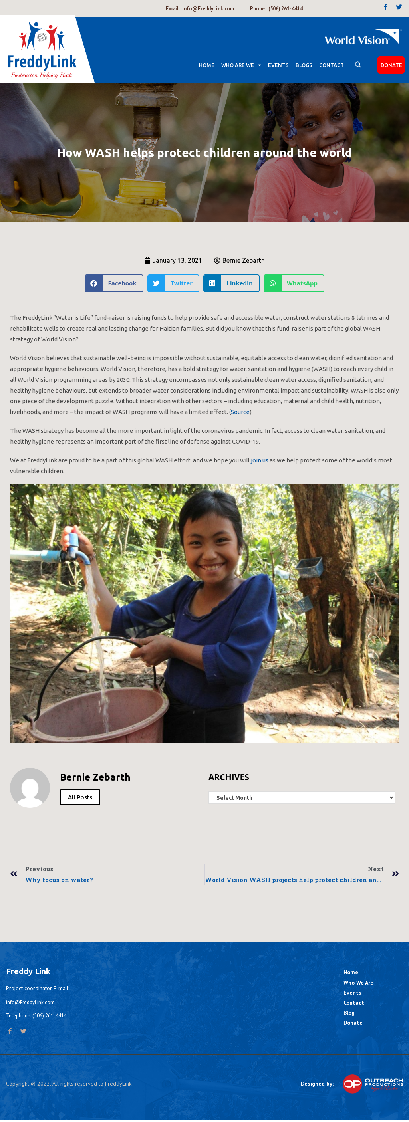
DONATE (391, 66)
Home (206, 66)
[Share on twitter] (173, 284)
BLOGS (304, 66)
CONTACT (331, 66)
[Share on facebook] (114, 284)
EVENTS (278, 66)
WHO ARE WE (241, 66)
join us (259, 461)
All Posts (80, 798)
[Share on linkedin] (231, 284)
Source (240, 412)
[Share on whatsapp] (294, 284)
